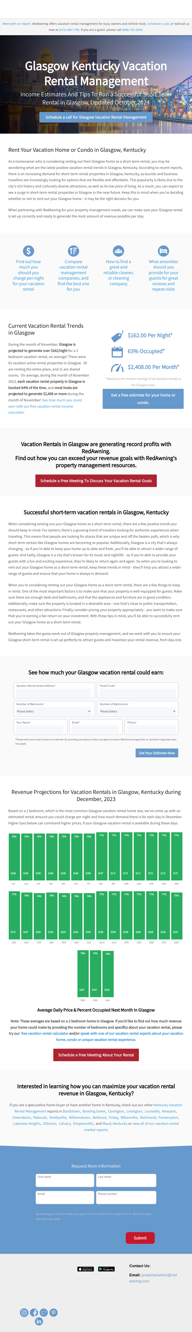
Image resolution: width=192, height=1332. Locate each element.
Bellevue (99, 1117)
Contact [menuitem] (113, 1328)
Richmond (148, 1117)
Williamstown (79, 1117)
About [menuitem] (77, 1328)
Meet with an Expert (16, 24)
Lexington (134, 1111)
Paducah (40, 1117)
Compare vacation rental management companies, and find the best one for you (73, 275)
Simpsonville (83, 1124)
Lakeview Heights (26, 1124)
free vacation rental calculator (44, 1034)
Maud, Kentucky (114, 1124)
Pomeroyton (168, 1117)
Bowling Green (94, 1111)
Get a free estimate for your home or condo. (143, 399)
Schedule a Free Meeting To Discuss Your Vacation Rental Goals (96, 481)
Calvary (64, 1124)
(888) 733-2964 (132, 30)
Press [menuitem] (101, 1328)
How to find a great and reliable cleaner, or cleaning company (118, 273)
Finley (113, 1117)
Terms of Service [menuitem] (152, 1328)
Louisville (152, 1111)
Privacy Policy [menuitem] (130, 1328)
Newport (169, 1111)
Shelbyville (57, 1117)
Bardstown (71, 1111)
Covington (116, 1111)
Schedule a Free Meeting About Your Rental (96, 1055)
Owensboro (21, 1117)
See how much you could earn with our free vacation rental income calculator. (45, 406)
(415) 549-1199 (69, 30)
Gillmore (49, 1124)
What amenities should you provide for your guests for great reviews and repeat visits (163, 275)
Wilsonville (129, 1117)
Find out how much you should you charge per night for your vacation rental (28, 275)
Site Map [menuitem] (172, 1328)
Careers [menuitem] (89, 1328)
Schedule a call (158, 24)
